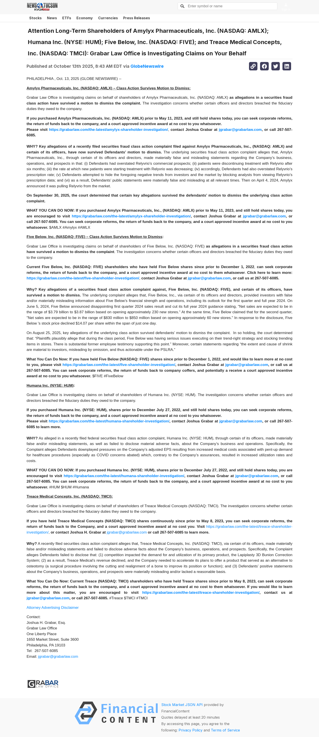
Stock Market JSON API (182, 704)
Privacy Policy (190, 730)
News (52, 18)
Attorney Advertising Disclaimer (53, 607)
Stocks (35, 18)
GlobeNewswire (147, 66)
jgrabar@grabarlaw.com (127, 532)
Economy (84, 18)
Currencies (108, 18)
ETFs (66, 18)
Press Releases (136, 18)
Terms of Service (225, 730)
